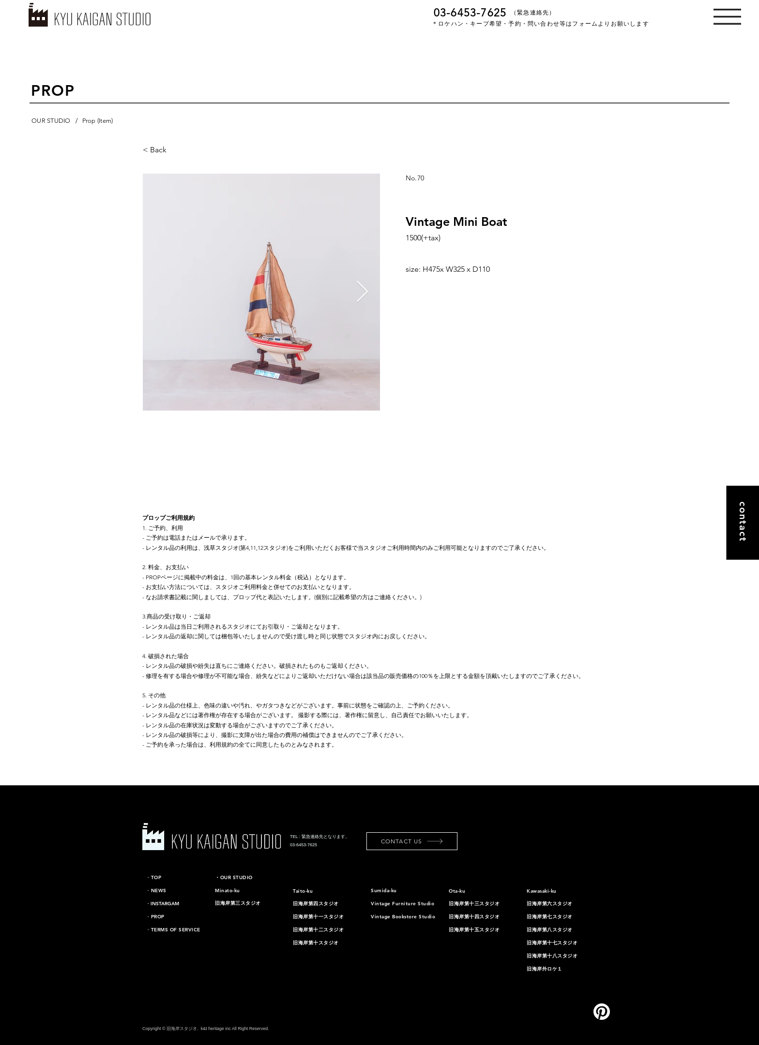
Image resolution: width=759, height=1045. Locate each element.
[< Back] (182, 150)
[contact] (742, 522)
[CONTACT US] (411, 841)
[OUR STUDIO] (51, 121)
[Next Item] (362, 292)
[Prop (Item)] (97, 121)
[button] (727, 17)
